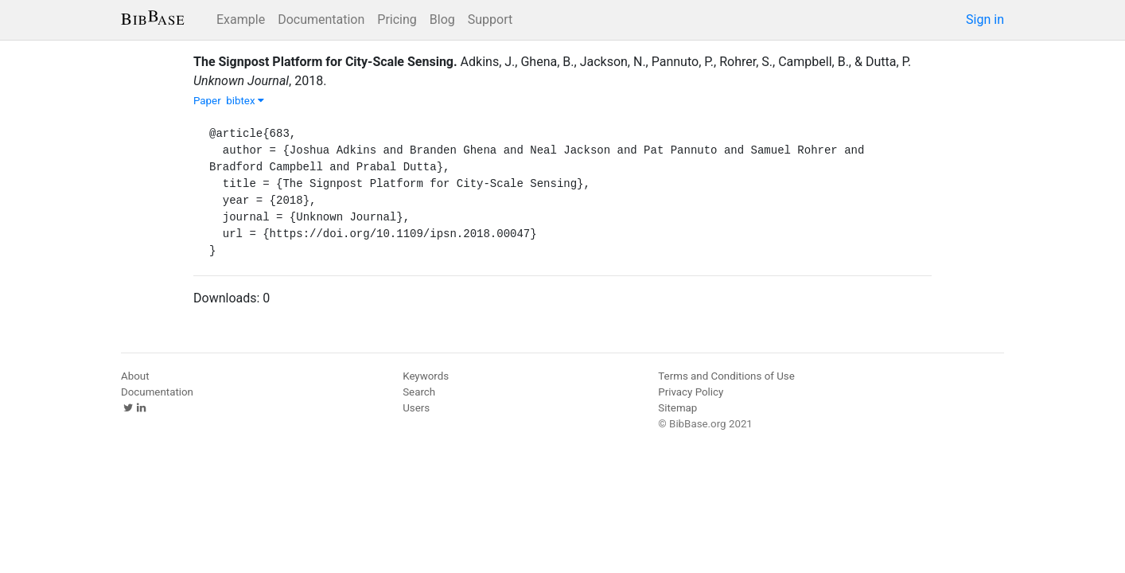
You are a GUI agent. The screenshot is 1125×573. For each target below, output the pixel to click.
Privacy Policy (690, 392)
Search (419, 392)
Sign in (985, 19)
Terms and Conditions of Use (726, 376)
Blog (442, 19)
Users (416, 408)
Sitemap (677, 408)
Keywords (426, 376)
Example (240, 19)
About (135, 376)
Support (490, 19)
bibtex (245, 101)
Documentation (321, 19)
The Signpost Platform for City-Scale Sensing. (325, 61)
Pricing (397, 19)
